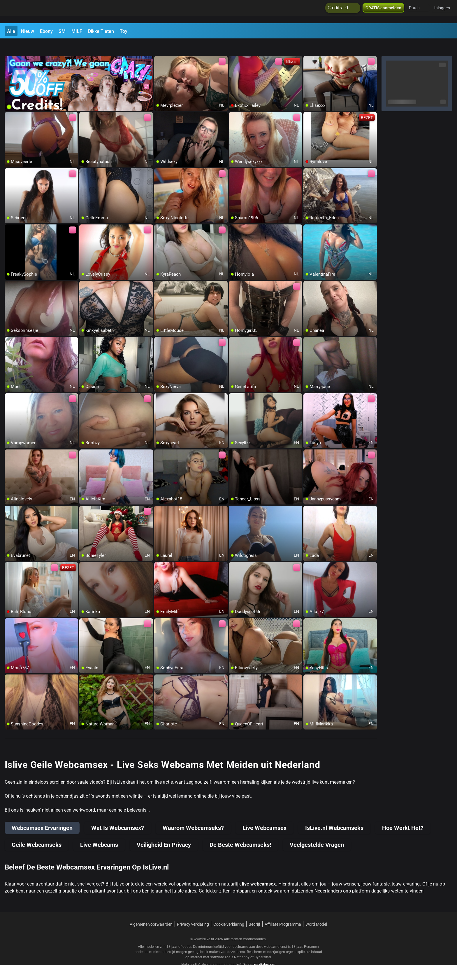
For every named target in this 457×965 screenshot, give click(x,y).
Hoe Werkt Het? (402, 813)
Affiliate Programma (283, 910)
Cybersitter (262, 943)
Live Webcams (99, 830)
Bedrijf (254, 910)
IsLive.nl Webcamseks (334, 813)
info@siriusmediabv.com (255, 951)
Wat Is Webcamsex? (117, 813)
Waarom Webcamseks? (193, 813)
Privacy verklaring (193, 910)
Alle (11, 31)
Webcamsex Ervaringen (42, 813)
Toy (123, 31)
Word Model (316, 910)
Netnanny (242, 943)
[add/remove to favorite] (159, 47)
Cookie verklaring (228, 910)
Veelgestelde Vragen (317, 830)
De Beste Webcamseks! (240, 830)
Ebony (46, 31)
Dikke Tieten (101, 31)
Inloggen (442, 11)
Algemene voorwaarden (151, 910)
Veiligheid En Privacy (164, 830)
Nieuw (27, 31)
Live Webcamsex (264, 813)
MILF (76, 31)
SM (62, 31)
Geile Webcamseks (36, 830)
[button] (418, 11)
